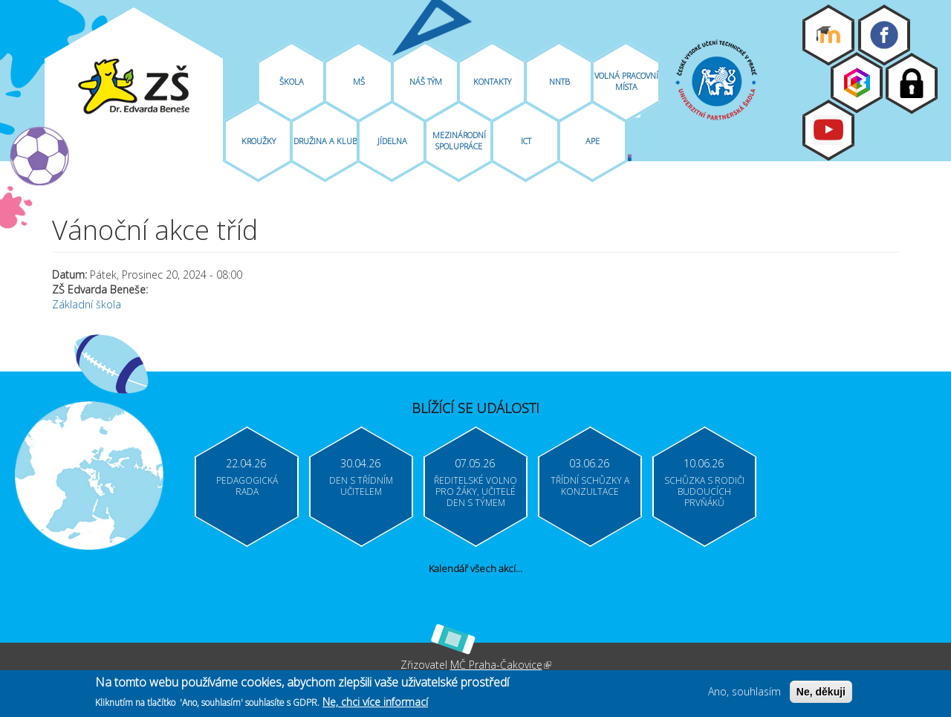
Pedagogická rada (247, 486)
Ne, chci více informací (375, 703)
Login (912, 83)
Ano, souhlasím (744, 694)
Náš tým (425, 81)
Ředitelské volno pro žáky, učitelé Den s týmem (475, 491)
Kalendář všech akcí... (475, 568)
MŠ (359, 81)
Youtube (828, 130)
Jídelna (392, 140)
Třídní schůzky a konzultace (590, 486)
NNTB (559, 81)
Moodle (828, 35)
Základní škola (86, 304)
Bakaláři (857, 82)
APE (592, 140)
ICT (526, 140)
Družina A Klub (325, 140)
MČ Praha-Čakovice (500, 665)
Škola (291, 81)
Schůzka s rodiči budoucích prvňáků (704, 491)
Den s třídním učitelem (361, 486)
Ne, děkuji (820, 694)
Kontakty (492, 81)
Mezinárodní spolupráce (459, 140)
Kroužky (258, 140)
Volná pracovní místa (626, 81)
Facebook (884, 35)
